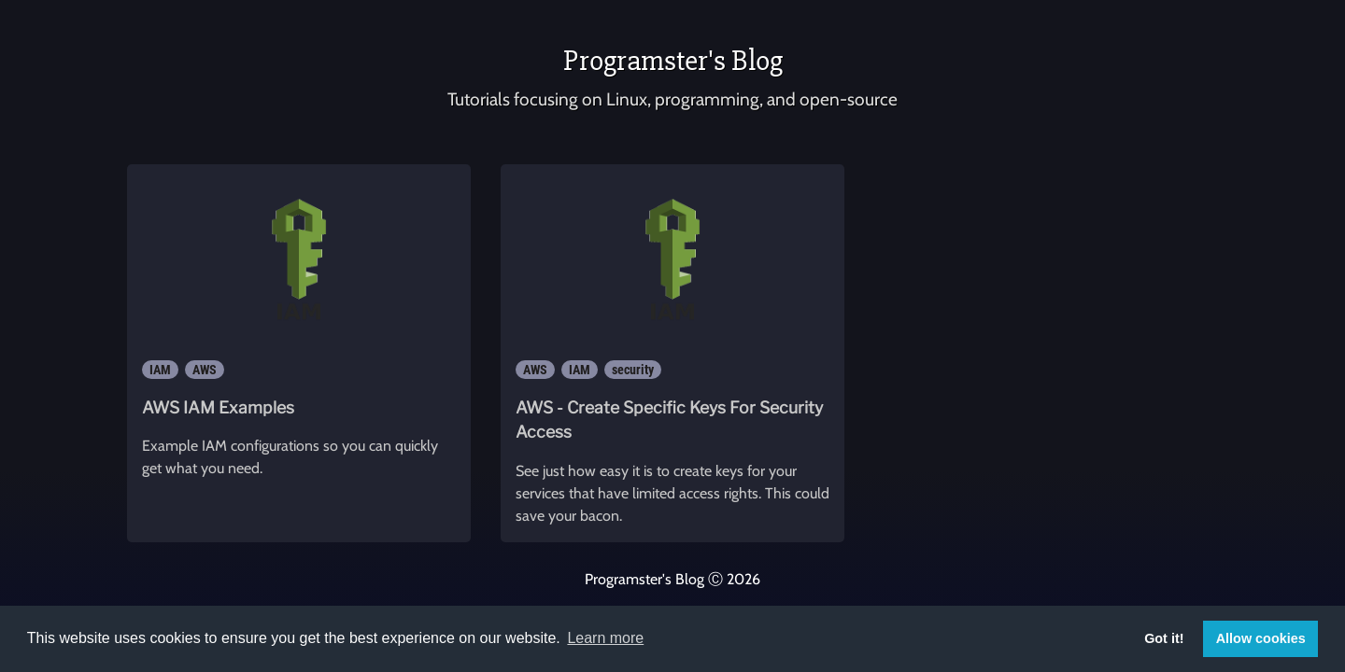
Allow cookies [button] (1261, 638)
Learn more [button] (605, 638)
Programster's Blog (673, 60)
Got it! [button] (1163, 638)
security (633, 369)
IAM (160, 369)
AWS (204, 369)
